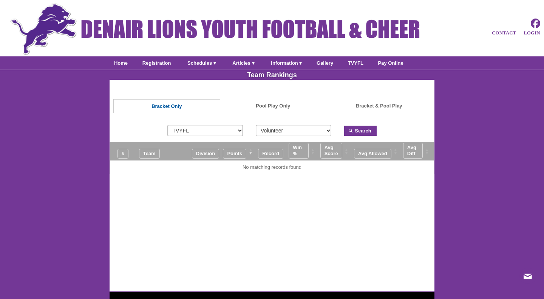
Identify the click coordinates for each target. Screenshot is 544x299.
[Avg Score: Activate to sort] (336, 151)
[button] (234, 153)
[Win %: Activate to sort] (304, 151)
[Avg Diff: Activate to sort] (418, 151)
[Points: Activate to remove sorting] (240, 151)
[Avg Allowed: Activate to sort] (377, 151)
